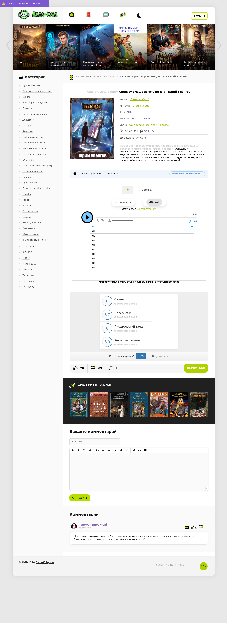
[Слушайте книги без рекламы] (24, 3)
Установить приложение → (187, 174)
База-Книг (82, 77)
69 (96, 368)
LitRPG (164, 125)
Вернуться (196, 368)
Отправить (80, 498)
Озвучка (147, 190)
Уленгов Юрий (139, 99)
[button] (72, 450)
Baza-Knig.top (45, 562)
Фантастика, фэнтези (107, 77)
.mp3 (154, 202)
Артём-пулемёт (141, 106)
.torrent (123, 202)
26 (78, 368)
